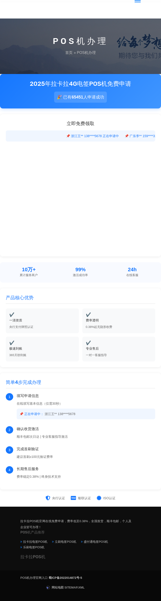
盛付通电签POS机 (96, 541)
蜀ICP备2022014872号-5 (65, 577)
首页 (69, 53)
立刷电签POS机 (65, 541)
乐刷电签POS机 (33, 547)
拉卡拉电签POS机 (35, 541)
